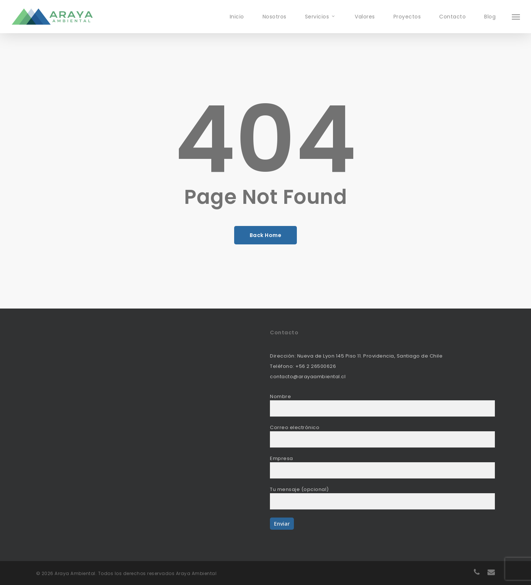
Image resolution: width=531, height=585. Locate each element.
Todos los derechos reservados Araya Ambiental (157, 573)
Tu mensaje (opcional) (382, 497)
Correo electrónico (382, 436)
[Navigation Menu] (516, 16)
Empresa (382, 466)
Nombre (382, 405)
